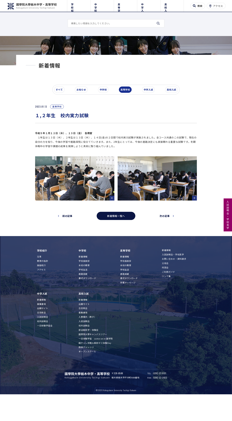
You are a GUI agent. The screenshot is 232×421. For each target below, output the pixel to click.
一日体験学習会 (45, 346)
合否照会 (41, 333)
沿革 (39, 277)
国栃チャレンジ (86, 368)
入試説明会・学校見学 (228, 215)
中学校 (102, 5)
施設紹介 (41, 286)
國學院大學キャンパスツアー (93, 355)
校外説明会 (42, 342)
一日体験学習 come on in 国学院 (96, 359)
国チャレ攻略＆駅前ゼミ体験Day (95, 363)
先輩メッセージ (128, 303)
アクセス (41, 290)
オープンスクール (87, 372)
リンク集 (166, 297)
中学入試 (149, 5)
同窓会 (165, 288)
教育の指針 (42, 281)
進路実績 (83, 294)
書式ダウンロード (87, 299)
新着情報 (83, 277)
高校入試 (172, 5)
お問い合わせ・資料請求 (174, 279)
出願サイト (42, 329)
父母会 (165, 284)
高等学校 (125, 5)
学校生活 (83, 290)
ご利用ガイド (168, 292)
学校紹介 (79, 5)
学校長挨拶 (84, 281)
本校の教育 (84, 286)
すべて (61, 111)
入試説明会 (42, 337)
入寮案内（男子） (87, 337)
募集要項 (41, 324)
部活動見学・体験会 (88, 350)
